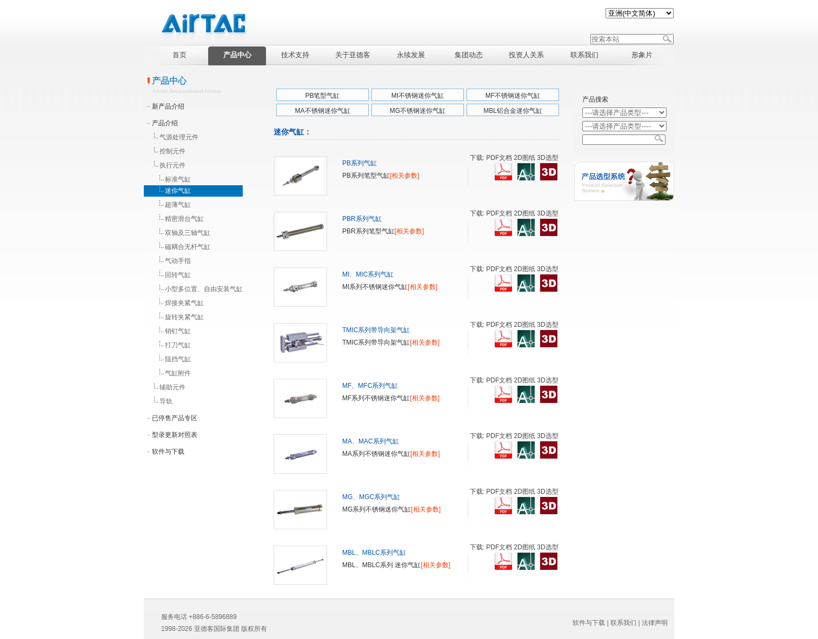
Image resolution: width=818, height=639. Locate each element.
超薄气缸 (178, 204)
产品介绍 (165, 123)
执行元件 (172, 165)
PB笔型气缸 (322, 95)
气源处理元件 (178, 137)
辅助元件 (172, 387)
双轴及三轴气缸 (187, 233)
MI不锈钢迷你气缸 (417, 95)
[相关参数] (405, 175)
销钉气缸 (178, 331)
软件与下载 (168, 451)
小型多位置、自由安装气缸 (204, 289)
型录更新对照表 (174, 435)
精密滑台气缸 (184, 219)
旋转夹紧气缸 (184, 317)
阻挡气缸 (178, 359)
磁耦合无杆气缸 (187, 247)
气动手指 (178, 261)
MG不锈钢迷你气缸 (417, 111)
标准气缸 (178, 179)
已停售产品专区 (174, 418)
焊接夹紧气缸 (184, 303)
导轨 (165, 401)
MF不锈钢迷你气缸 (513, 95)
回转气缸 (178, 275)
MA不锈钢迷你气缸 (322, 111)
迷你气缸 (178, 190)
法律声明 (655, 623)
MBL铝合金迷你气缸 (512, 111)
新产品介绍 (168, 106)
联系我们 (623, 623)
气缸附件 (178, 373)
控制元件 (172, 151)
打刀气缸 (178, 345)
